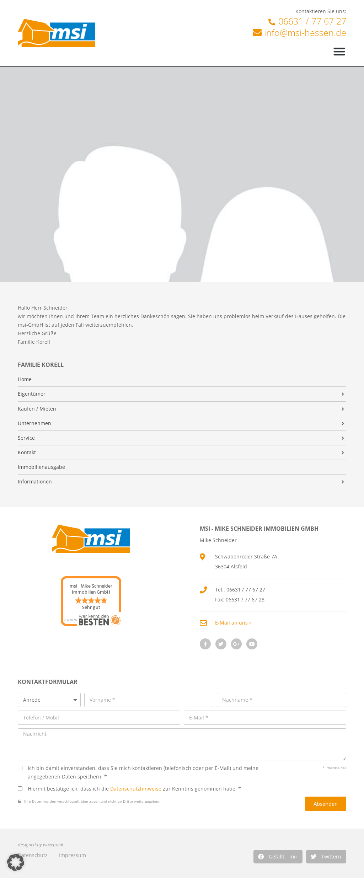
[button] (278, 856)
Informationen (35, 481)
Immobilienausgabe (41, 467)
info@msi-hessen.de (305, 32)
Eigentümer (32, 394)
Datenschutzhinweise (135, 788)
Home (25, 379)
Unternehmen (34, 423)
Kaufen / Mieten (37, 409)
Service (26, 438)
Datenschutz (33, 855)
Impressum (72, 855)
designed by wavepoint (40, 845)
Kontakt (27, 452)
